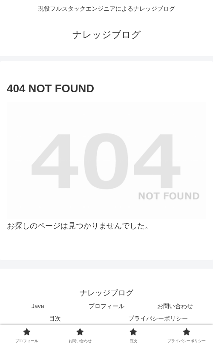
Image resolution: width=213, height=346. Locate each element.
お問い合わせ (175, 306)
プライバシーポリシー (158, 318)
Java (38, 306)
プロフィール (106, 306)
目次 (55, 318)
